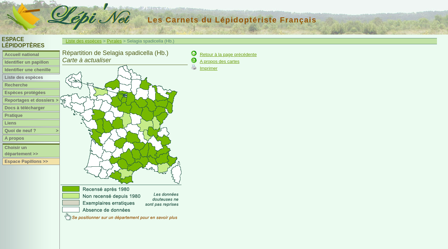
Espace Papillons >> (26, 161)
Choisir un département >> (21, 150)
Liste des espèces (23, 77)
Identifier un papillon (26, 62)
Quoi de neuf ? (31, 131)
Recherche (15, 84)
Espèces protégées (25, 92)
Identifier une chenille (27, 69)
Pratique (13, 115)
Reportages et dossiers (31, 100)
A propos (14, 138)
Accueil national (21, 54)
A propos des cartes (220, 61)
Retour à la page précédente (228, 54)
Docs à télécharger (24, 107)
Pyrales (114, 41)
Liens (10, 123)
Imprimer (208, 68)
